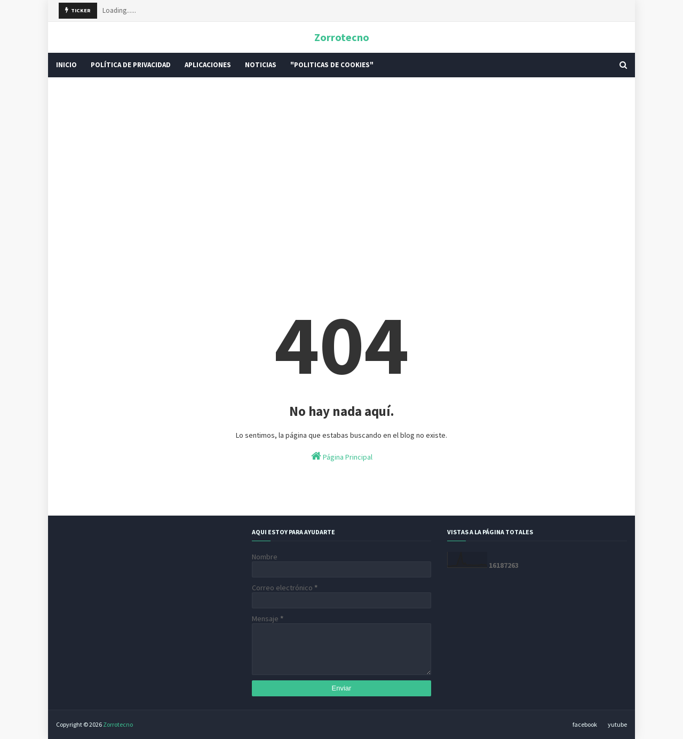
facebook (585, 724)
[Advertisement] (341, 168)
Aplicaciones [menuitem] (208, 64)
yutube (617, 724)
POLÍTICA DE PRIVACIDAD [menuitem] (131, 64)
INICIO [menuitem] (66, 64)
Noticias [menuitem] (260, 64)
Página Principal (341, 456)
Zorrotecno (341, 37)
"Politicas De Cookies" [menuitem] (332, 64)
